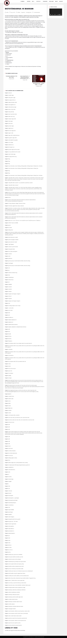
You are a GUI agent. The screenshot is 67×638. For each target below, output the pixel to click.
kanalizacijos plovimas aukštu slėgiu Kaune (15, 596)
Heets (9, 540)
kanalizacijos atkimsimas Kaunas (13, 594)
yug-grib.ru (10, 514)
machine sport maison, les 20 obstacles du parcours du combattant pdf (20, 570)
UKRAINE (9, 291)
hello (9, 312)
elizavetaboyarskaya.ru (12, 502)
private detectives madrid (12, 241)
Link (9, 267)
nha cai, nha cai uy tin (12, 368)
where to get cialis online (12, 114)
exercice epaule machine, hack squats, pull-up (16, 563)
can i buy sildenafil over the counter (14, 151)
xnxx (9, 488)
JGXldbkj (9, 375)
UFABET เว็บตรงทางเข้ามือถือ (13, 222)
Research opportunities (12, 523)
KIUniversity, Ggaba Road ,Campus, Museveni (16, 205)
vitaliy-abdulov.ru (11, 528)
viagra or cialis (10, 132)
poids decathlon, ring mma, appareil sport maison (16, 573)
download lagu (10, 479)
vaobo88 (9, 410)
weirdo (9, 366)
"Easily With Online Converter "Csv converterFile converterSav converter (20, 182)
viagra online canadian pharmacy (13, 135)
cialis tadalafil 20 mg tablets (13, 140)
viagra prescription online (12, 102)
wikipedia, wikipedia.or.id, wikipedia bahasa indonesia (17, 326)
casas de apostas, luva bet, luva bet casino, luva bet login (18, 613)
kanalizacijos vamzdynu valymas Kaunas (15, 601)
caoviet (9, 412)
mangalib (9, 481)
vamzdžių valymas (11, 604)
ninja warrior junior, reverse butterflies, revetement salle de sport (19, 585)
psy (8, 270)
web (9, 315)
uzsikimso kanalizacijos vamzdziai (14, 592)
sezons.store (10, 448)
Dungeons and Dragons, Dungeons (14, 293)
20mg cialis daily (11, 111)
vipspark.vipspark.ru (11, 533)
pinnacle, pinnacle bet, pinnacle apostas (15, 625)
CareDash (10, 253)
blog (9, 163)
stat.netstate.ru (10, 355)
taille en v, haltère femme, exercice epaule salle (16, 580)
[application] (55, 12)
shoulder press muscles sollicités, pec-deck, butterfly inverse (18, 575)
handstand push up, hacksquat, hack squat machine (17, 561)
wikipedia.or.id (10, 322)
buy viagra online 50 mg (12, 156)
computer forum (11, 396)
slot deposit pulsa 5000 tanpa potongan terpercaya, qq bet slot (19, 464)
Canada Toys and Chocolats (13, 246)
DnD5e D (10, 296)
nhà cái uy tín (10, 455)
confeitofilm (10, 349)
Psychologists (10, 263)
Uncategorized (28, 12)
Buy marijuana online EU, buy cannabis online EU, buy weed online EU (20, 343)
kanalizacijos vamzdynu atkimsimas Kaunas (15, 606)
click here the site (11, 422)
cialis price (10, 92)
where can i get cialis (11, 109)
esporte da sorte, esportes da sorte (14, 622)
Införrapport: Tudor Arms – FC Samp (38, 84)
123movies (10, 490)
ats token (10, 547)
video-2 (9, 446)
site (9, 282)
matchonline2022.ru (11, 469)
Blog (9, 158)
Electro (9, 197)
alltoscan (9, 545)
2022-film (10, 476)
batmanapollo (10, 495)
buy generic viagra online (12, 137)
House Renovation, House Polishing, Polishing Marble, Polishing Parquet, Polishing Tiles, (23, 168)
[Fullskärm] (60, 14)
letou (9, 331)
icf (8, 474)
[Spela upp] (50, 14)
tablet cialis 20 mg (11, 116)
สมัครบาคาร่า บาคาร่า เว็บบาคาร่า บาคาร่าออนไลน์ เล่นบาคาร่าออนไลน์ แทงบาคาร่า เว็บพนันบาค (24, 220)
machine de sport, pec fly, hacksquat (14, 559)
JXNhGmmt (10, 258)
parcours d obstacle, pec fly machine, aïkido (15, 568)
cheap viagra (10, 121)
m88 (9, 436)
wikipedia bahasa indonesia (13, 324)
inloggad (11, 630)
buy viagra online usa (11, 99)
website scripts (10, 398)
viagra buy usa (10, 128)
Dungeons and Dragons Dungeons (14, 300)
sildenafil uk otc (11, 144)
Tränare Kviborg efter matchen (11, 77)
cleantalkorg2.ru (11, 277)
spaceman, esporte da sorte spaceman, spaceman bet (17, 618)
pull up (9, 552)
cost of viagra (10, 142)
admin (7, 12)
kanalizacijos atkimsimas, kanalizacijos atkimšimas (16, 589)
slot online (10, 227)
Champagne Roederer (12, 608)
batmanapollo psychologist (12, 500)
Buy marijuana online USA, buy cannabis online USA (17, 361)
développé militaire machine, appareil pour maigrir (16, 587)
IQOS (9, 537)
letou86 (9, 333)
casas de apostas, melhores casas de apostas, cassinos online (19, 611)
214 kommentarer (37, 12)
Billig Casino (10, 408)
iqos (9, 535)
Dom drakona (10, 373)
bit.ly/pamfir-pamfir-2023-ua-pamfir (14, 519)
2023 (9, 507)
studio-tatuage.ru (11, 516)
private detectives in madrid (13, 237)
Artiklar (18, 12)
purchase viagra (11, 125)
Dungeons (10, 298)
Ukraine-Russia (10, 279)
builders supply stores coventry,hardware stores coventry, (18, 462)
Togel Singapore (11, 244)
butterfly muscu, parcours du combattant (15, 554)
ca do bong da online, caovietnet (13, 415)
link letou (9, 336)
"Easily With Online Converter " (13, 185)
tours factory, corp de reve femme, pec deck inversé (17, 582)
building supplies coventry (12, 457)
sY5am (9, 363)
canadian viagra (11, 95)
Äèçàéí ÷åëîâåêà (11, 509)
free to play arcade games (12, 251)
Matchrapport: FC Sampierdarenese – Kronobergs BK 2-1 (25, 77)
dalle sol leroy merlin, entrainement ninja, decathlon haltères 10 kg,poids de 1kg (21, 578)
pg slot (9, 225)
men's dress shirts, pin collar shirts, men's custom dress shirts (18, 417)
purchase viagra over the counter (14, 149)
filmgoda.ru (10, 340)
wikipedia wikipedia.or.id (12, 319)
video (9, 471)
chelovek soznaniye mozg (12, 272)
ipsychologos (10, 512)
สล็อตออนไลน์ (10, 229)
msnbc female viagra (11, 154)
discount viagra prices (12, 130)
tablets (9, 403)
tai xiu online (10, 310)
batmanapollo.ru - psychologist (13, 497)
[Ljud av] (59, 14)
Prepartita (23, 12)
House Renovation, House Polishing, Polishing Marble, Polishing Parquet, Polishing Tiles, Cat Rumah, (25, 165)
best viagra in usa (11, 147)
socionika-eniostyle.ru (12, 450)
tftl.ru (9, 460)
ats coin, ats (10, 549)
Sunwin (9, 405)
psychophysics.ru (11, 530)
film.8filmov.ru (10, 317)
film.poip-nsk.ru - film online (13, 521)
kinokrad (9, 493)
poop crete (10, 370)
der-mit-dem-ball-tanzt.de (12, 453)
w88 (9, 329)
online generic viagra (11, 97)
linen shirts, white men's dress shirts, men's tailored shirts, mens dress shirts (21, 419)
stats (9, 303)
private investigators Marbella (13, 239)
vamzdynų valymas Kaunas (13, 599)
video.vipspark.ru (11, 526)
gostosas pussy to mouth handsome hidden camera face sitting (19, 260)
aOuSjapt (9, 377)
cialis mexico (10, 123)
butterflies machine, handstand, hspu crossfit (16, 566)
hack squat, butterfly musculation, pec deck (15, 556)
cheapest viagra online (12, 118)
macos (9, 400)
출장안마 (9, 393)
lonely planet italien (11, 249)
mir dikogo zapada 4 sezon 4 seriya (14, 305)
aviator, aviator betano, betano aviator (14, 615)
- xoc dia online (10, 307)
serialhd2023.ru (10, 467)
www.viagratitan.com (11, 104)
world (9, 256)
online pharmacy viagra (12, 107)
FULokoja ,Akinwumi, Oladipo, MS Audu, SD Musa (16, 203)
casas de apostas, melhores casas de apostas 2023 (17, 620)
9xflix (9, 486)
